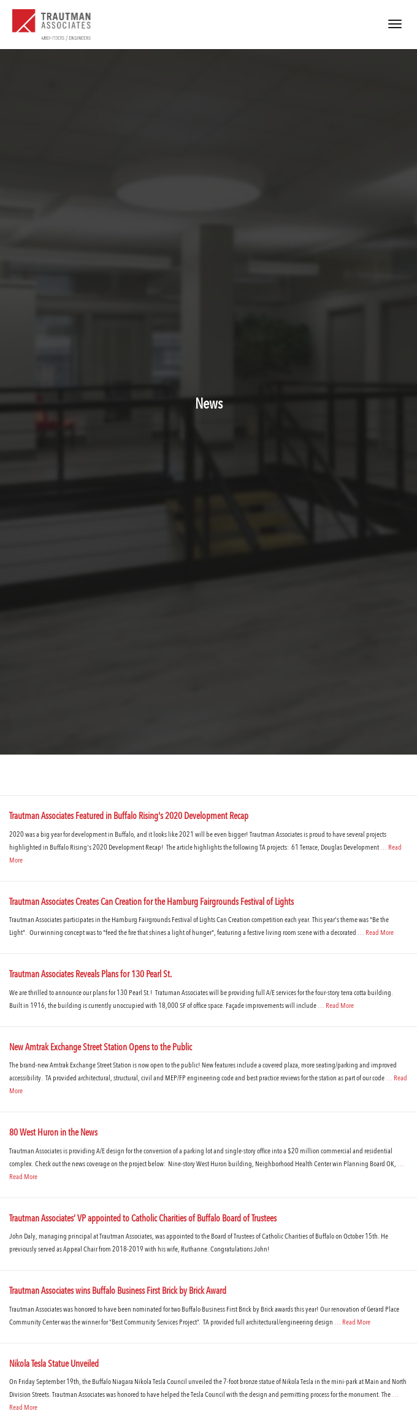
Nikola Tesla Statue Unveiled (54, 1364)
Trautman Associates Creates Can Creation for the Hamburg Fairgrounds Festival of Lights (151, 902)
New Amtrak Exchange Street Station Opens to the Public (100, 1048)
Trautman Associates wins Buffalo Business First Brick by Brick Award (117, 1291)
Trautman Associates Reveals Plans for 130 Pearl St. (90, 975)
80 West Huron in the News (53, 1133)
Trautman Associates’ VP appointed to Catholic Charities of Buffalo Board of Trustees (143, 1219)
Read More (379, 933)
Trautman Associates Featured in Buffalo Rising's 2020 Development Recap (128, 816)
